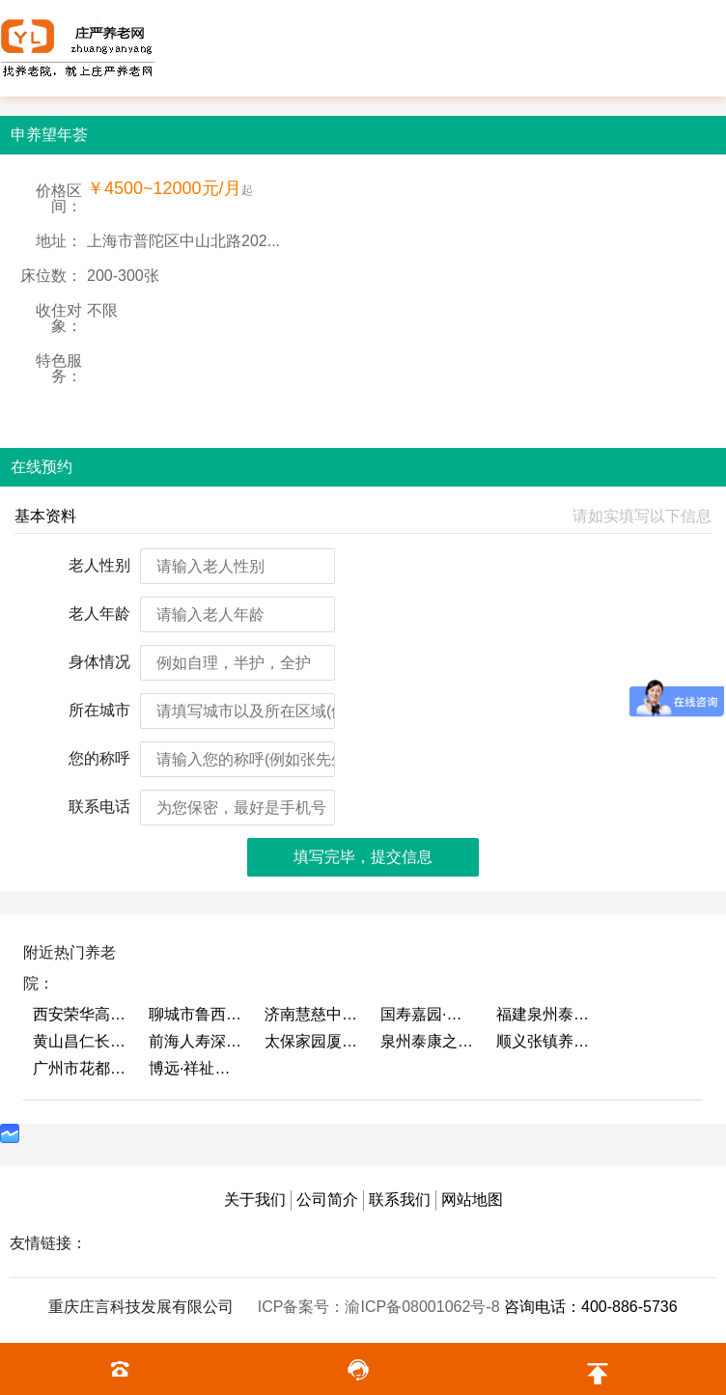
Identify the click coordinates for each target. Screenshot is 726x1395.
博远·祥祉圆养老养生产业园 (197, 1068)
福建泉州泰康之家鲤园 (544, 1014)
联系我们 (400, 1199)
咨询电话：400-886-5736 (591, 1306)
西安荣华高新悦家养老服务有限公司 (81, 1014)
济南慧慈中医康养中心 (313, 1014)
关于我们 (255, 1199)
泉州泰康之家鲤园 (428, 1041)
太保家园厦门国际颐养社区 (313, 1041)
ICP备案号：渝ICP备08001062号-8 (381, 1306)
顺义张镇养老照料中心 (544, 1041)
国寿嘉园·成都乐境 (428, 1014)
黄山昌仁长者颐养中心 (81, 1041)
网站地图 (472, 1199)
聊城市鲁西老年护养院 (197, 1014)
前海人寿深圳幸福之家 (197, 1041)
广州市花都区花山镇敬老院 (81, 1068)
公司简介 (327, 1199)
